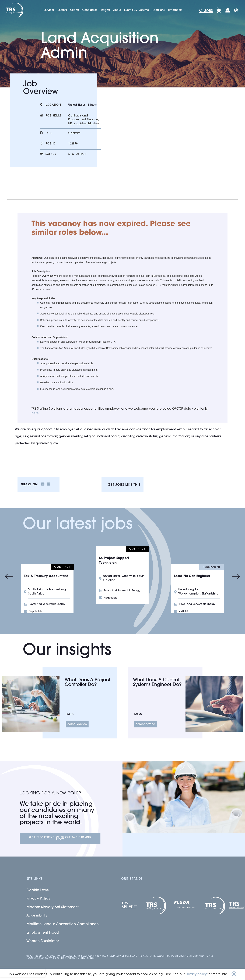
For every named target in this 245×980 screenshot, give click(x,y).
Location (53, 105)
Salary (51, 154)
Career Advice (77, 724)
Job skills (53, 115)
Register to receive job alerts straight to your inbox (60, 838)
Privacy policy (196, 974)
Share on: (30, 484)
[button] (234, 974)
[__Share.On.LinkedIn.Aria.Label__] (42, 484)
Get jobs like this (124, 485)
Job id (51, 143)
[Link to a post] (30, 704)
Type (49, 133)
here (35, 413)
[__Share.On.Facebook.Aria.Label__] (48, 484)
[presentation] (22, 972)
